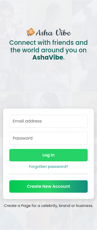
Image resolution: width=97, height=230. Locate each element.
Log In (48, 155)
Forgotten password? (48, 166)
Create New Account (48, 186)
